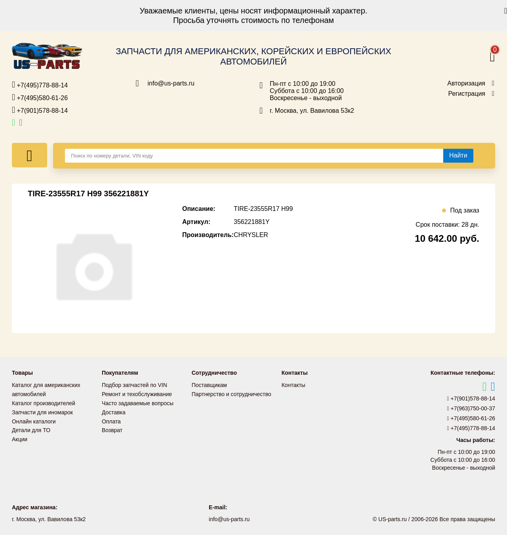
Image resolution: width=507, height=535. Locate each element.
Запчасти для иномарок (42, 411)
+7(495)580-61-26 (40, 97)
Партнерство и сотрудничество (232, 394)
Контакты (293, 385)
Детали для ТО (31, 428)
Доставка (114, 411)
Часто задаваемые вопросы (138, 402)
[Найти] (458, 155)
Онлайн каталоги (34, 420)
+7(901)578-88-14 (40, 110)
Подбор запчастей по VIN (134, 385)
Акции (19, 437)
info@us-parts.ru (171, 83)
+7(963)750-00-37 (471, 408)
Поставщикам (209, 385)
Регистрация (466, 94)
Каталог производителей (43, 402)
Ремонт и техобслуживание (137, 394)
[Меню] (29, 155)
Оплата (111, 420)
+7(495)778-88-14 (40, 84)
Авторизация (466, 83)
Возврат (112, 428)
